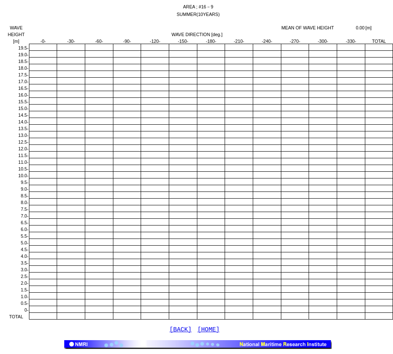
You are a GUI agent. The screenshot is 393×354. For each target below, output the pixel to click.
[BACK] (181, 330)
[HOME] (208, 330)
